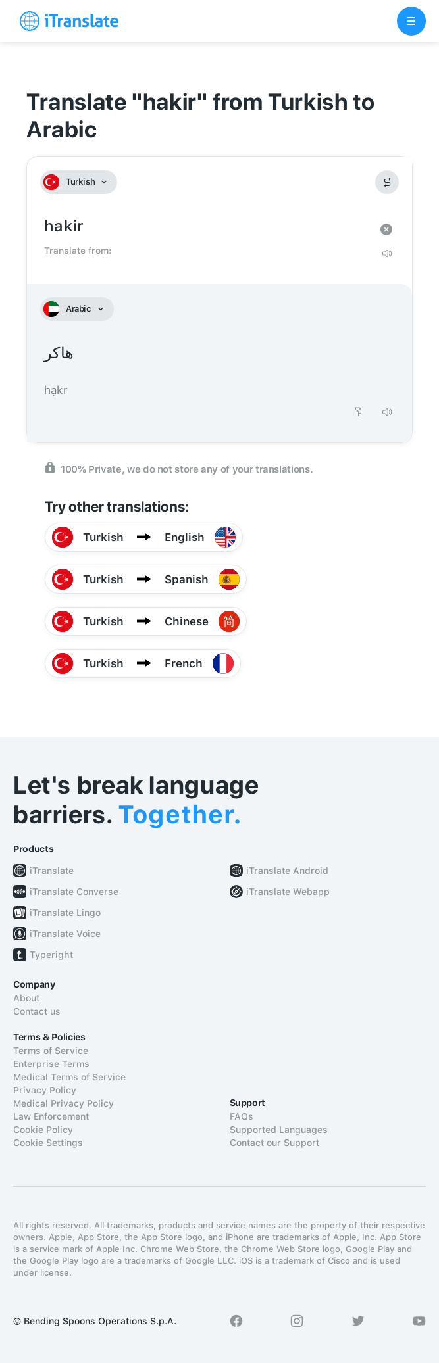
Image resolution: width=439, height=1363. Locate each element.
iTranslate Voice (65, 933)
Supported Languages (279, 1129)
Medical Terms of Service (69, 1077)
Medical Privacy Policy (63, 1103)
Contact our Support (274, 1142)
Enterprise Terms (51, 1064)
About (26, 998)
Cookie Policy (43, 1129)
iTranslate (52, 870)
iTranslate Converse (74, 891)
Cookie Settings (48, 1142)
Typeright (51, 954)
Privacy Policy (44, 1090)
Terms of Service (50, 1050)
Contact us (37, 1011)
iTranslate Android (287, 870)
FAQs (241, 1116)
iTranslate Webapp (288, 891)
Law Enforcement (51, 1116)
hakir (206, 226)
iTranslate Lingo (65, 912)
